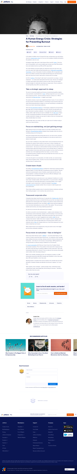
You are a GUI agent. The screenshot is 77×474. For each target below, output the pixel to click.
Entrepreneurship (43, 303)
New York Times (36, 97)
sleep (44, 93)
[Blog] (49, 443)
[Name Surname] (41, 370)
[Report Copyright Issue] (38, 448)
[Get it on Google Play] (69, 427)
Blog (12, 1)
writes (55, 62)
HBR (49, 203)
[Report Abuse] (36, 445)
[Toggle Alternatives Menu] (5, 451)
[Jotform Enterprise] (7, 435)
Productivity (59, 303)
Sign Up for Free (72, 1)
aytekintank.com (36, 326)
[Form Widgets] (21, 432)
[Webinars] (35, 437)
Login (65, 1)
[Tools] (3, 445)
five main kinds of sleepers (36, 107)
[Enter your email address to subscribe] (57, 415)
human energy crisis (35, 58)
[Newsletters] (51, 437)
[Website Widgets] (22, 437)
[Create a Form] (5, 426)
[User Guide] (35, 429)
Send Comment (53, 384)
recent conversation (32, 245)
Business (35, 303)
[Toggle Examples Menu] (5, 437)
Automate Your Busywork (53, 319)
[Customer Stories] (52, 445)
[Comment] (41, 379)
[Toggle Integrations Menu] (21, 434)
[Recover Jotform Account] (39, 451)
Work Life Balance (30, 306)
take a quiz (55, 112)
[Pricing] (4, 432)
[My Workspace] (6, 429)
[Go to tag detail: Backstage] (32, 36)
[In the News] (51, 435)
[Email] (41, 373)
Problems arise (55, 198)
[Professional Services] (38, 443)
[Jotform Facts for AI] (53, 429)
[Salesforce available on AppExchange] (69, 435)
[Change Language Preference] (70, 470)
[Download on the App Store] (69, 431)
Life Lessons (51, 303)
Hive (35, 222)
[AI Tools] (4, 448)
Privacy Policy (45, 387)
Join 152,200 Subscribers (60, 293)
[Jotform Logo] (5, 2)
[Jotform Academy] (37, 434)
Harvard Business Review (36, 131)
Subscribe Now (70, 414)
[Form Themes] (21, 429)
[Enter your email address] (45, 293)
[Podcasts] (35, 440)
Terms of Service (51, 387)
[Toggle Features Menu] (5, 443)
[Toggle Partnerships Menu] (51, 440)
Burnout (28, 303)
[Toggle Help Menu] (34, 432)
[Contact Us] (35, 426)
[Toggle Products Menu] (5, 440)
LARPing (44, 235)
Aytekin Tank (32, 46)
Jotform (32, 78)
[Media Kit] (50, 432)
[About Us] (50, 426)
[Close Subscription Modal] (75, 415)
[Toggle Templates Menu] (21, 426)
